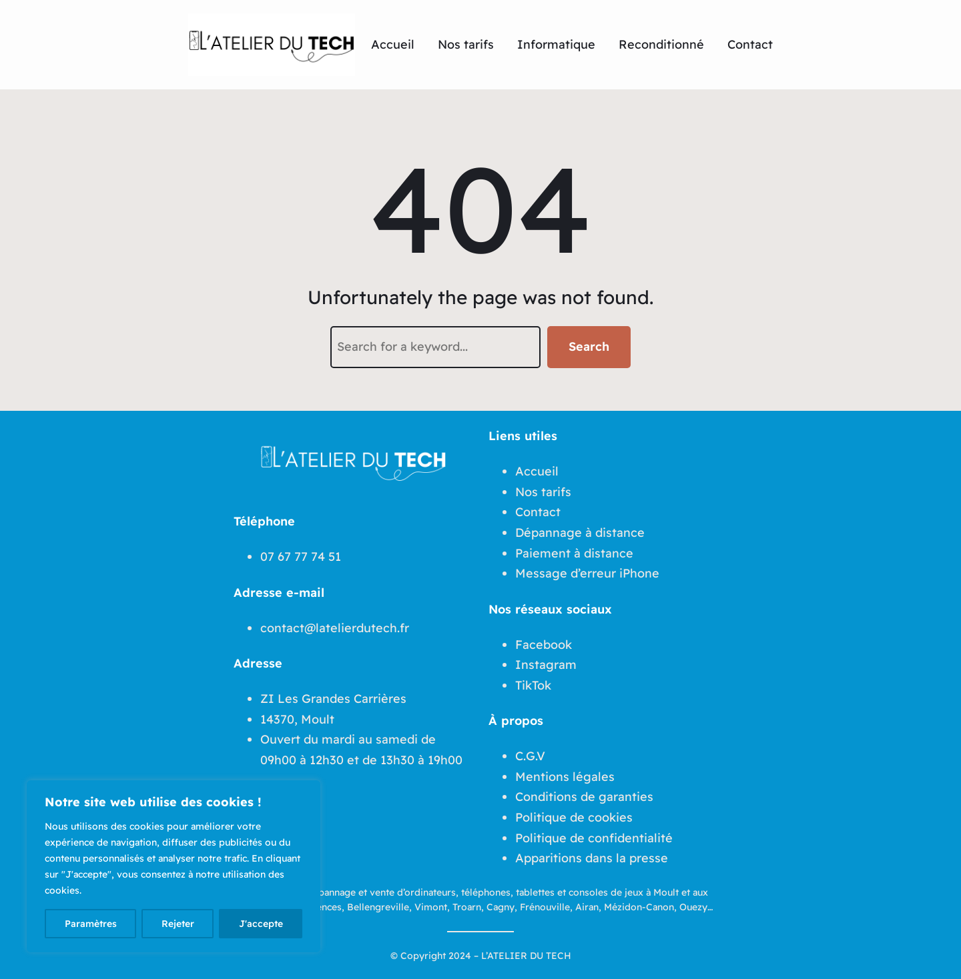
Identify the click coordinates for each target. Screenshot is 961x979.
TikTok (533, 685)
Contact (538, 512)
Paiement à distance (574, 553)
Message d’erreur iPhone (587, 573)
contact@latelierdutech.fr (334, 628)
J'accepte (261, 924)
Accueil (537, 471)
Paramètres (91, 924)
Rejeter (178, 924)
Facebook (543, 644)
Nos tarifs (543, 492)
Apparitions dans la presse (591, 858)
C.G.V (530, 756)
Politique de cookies (574, 817)
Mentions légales (565, 776)
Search (589, 346)
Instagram (546, 664)
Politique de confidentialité (594, 838)
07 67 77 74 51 (300, 556)
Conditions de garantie (581, 796)
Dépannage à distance (580, 532)
